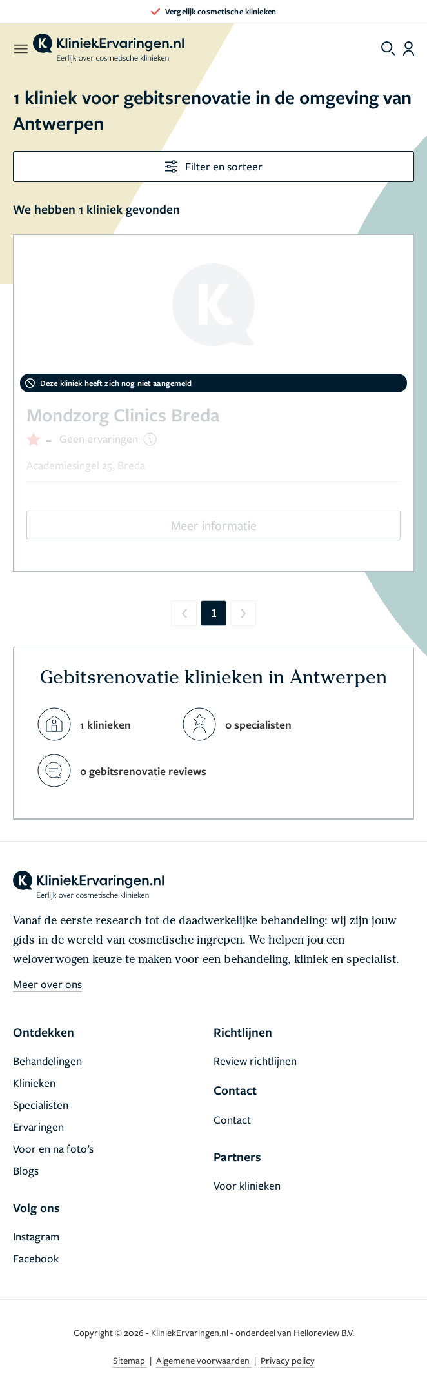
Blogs (26, 1170)
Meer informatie (214, 525)
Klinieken (34, 1082)
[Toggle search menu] (388, 48)
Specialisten (40, 1104)
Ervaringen (38, 1126)
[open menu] (20, 48)
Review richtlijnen (255, 1060)
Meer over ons (47, 984)
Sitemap (130, 1360)
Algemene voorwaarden (204, 1360)
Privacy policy (288, 1360)
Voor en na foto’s (53, 1148)
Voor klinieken (247, 1185)
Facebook (36, 1258)
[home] (108, 48)
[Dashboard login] (408, 48)
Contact (232, 1119)
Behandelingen (47, 1060)
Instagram (36, 1236)
